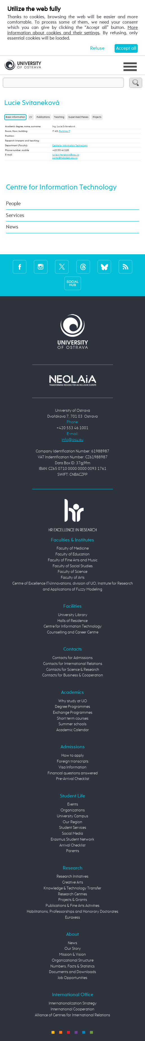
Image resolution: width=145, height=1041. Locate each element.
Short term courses (72, 718)
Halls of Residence (72, 621)
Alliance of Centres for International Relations (72, 1015)
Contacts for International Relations (72, 664)
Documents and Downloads (72, 972)
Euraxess (72, 917)
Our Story (72, 949)
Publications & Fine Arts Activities (72, 906)
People (13, 203)
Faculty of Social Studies (73, 566)
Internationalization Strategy (73, 1003)
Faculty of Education (72, 554)
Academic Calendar (72, 730)
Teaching (59, 117)
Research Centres (72, 894)
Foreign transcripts (72, 761)
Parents (72, 851)
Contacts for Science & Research (72, 670)
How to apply (72, 756)
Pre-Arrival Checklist (72, 779)
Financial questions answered (73, 773)
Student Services (72, 828)
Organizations (73, 810)
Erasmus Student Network (72, 839)
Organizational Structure (72, 960)
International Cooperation (72, 1009)
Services (15, 215)
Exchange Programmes (72, 713)
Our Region (72, 822)
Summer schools (72, 724)
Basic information (15, 117)
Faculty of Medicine (73, 548)
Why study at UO (72, 701)
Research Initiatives (72, 876)
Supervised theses (78, 117)
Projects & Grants (72, 900)
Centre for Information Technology (70, 145)
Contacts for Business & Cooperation (72, 675)
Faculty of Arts (72, 578)
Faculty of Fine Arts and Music (72, 560)
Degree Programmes (72, 707)
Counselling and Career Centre (72, 632)
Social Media (72, 834)
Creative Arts (72, 882)
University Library (72, 615)
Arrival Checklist (72, 845)
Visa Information (72, 767)
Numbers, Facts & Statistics (72, 966)
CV (30, 117)
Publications (43, 117)
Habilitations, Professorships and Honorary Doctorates (72, 912)
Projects (97, 117)
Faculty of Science (72, 572)
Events (72, 804)
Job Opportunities (72, 978)
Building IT (64, 131)
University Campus (72, 816)
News (12, 227)
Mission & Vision (72, 955)
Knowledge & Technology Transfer (72, 888)
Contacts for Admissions (72, 658)
